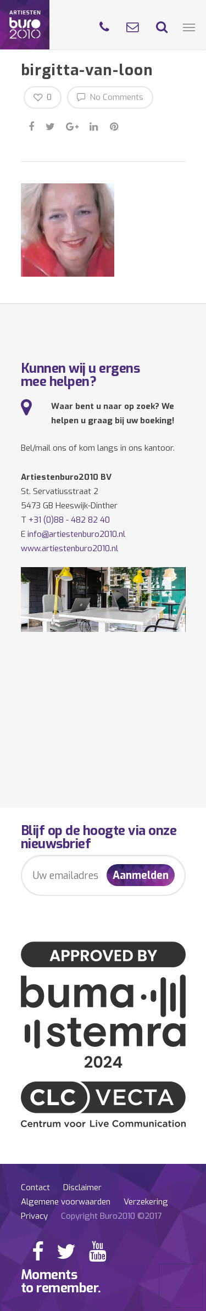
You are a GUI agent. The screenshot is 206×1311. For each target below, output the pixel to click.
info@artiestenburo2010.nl (76, 534)
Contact (35, 1187)
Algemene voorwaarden (65, 1201)
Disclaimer (82, 1187)
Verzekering (146, 1201)
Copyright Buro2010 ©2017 (111, 1216)
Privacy (34, 1216)
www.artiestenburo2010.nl (69, 548)
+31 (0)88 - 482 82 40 (69, 519)
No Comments (110, 97)
